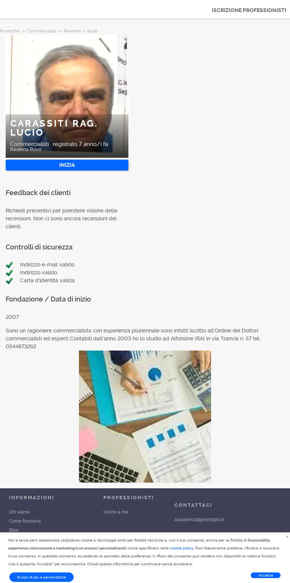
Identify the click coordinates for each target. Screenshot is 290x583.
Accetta (265, 575)
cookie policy (181, 548)
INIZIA (67, 165)
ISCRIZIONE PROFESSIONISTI (249, 10)
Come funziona (25, 521)
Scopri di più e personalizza (41, 577)
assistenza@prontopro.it (199, 519)
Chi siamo (19, 512)
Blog (14, 530)
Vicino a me (115, 512)
